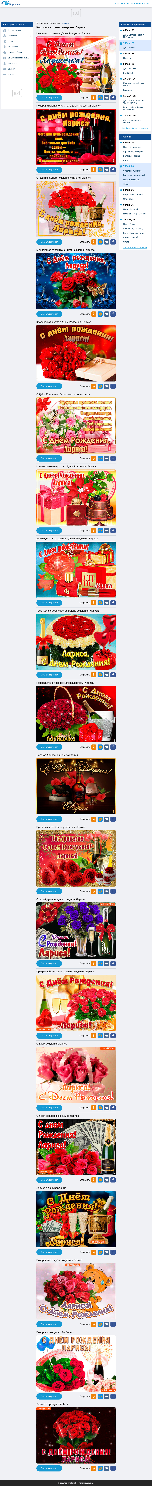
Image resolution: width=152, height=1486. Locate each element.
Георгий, (137, 156)
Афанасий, (128, 151)
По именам (55, 23)
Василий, (134, 209)
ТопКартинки (42, 23)
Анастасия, (128, 228)
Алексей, (137, 171)
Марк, (126, 194)
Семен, (126, 237)
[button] (106, 97)
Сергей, (139, 194)
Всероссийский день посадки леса (133, 108)
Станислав (128, 199)
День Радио (129, 48)
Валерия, (127, 156)
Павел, (133, 224)
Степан (142, 214)
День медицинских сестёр (132, 121)
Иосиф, (126, 180)
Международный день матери (133, 84)
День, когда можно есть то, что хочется (134, 101)
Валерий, (139, 151)
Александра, (136, 147)
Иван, (126, 147)
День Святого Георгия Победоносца (133, 36)
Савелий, (127, 171)
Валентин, (128, 175)
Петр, (135, 214)
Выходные (128, 73)
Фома (126, 184)
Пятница (127, 58)
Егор (125, 160)
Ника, (132, 194)
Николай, (135, 180)
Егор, (125, 233)
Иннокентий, (140, 175)
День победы (129, 68)
